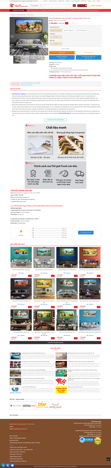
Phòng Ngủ (88, 10)
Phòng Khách (81, 10)
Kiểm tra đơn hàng (53, 1)
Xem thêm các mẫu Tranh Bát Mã (55, 119)
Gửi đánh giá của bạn (86, 232)
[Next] (45, 36)
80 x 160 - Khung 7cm (69, 30)
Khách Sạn (95, 10)
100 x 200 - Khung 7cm (81, 30)
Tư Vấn (89, 1)
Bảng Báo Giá (61, 1)
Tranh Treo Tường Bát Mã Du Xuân (67, 332)
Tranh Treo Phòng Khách (26, 85)
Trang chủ (45, 1)
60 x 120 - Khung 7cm (56, 30)
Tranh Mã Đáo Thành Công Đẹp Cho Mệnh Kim (89, 269)
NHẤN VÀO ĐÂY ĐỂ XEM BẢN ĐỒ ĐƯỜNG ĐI (23, 199)
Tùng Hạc (73, 10)
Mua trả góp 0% (62, 57)
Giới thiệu (68, 1)
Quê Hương (44, 10)
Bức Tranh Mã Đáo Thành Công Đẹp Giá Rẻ (90, 301)
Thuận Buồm (56, 10)
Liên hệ (98, 1)
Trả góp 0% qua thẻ (88, 57)
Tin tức (93, 1)
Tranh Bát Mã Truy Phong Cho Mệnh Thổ (21, 301)
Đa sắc (56, 43)
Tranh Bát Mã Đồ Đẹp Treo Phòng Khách (67, 269)
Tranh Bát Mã (37, 83)
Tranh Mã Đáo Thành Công (27, 83)
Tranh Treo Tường (15, 85)
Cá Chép (68, 10)
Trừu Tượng (31, 10)
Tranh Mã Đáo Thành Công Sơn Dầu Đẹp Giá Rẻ (90, 332)
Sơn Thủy (37, 10)
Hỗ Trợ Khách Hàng (75, 1)
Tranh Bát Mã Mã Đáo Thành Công (21, 332)
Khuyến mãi (83, 1)
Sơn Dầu (56, 37)
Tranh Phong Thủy (15, 83)
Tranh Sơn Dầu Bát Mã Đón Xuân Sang (21, 269)
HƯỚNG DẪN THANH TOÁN (19, 201)
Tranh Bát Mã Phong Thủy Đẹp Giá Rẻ (44, 269)
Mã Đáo (50, 10)
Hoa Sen (63, 10)
